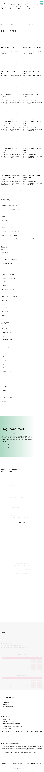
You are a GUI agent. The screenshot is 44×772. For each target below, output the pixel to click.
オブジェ (5, 394)
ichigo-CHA (6, 270)
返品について (6, 704)
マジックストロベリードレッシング (10, 231)
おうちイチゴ (6, 285)
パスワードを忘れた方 (8, 706)
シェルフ (5, 390)
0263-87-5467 (8, 728)
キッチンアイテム (7, 371)
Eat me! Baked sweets (9, 256)
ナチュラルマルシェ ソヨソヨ (9, 296)
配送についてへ (6, 702)
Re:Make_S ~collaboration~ (10, 259)
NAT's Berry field (6, 267)
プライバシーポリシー (6, 763)
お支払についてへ (7, 701)
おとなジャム (5, 216)
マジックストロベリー (8, 274)
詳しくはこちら (17, 446)
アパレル (4, 401)
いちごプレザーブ (6, 213)
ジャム (4, 356)
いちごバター (5, 224)
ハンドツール (6, 379)
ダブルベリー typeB (7, 228)
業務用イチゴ (6, 282)
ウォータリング (7, 386)
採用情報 (20, 763)
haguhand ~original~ (7, 263)
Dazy (3, 293)
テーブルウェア (7, 368)
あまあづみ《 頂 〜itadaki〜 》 (9, 205)
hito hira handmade (7, 332)
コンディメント (7, 360)
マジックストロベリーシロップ (9, 235)
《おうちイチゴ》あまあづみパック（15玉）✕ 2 (14, 209)
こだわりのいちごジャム (9, 278)
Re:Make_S (5, 252)
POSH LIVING (5, 311)
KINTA (3, 315)
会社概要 (15, 763)
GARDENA (4, 300)
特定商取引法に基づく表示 (36, 763)
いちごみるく (5, 220)
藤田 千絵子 (5, 328)
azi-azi (4, 304)
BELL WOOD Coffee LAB (8, 289)
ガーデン (4, 375)
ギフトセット (5, 405)
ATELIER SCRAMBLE (7, 339)
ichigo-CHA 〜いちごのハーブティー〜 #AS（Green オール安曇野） (19, 239)
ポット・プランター (8, 397)
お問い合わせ (26, 763)
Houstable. (5, 308)
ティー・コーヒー (7, 364)
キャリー (5, 382)
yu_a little (4, 336)
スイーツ (4, 353)
